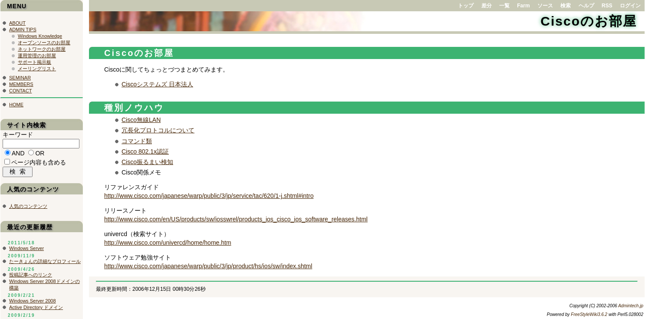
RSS (607, 6)
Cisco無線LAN (141, 119)
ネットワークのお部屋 (42, 49)
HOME (16, 104)
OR (39, 154)
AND (18, 154)
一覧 (504, 6)
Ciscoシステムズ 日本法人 (157, 84)
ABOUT (17, 23)
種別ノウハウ (134, 107)
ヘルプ (586, 6)
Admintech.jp (630, 305)
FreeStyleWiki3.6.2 (589, 314)
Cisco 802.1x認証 (145, 151)
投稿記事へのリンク (30, 277)
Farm (523, 6)
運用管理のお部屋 (37, 55)
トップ (466, 6)
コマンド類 (137, 141)
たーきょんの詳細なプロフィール (45, 263)
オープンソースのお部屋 (44, 42)
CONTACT (20, 90)
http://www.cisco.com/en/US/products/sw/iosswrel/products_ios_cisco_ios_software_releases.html (236, 219)
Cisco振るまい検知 (147, 161)
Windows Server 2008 (32, 303)
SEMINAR (20, 77)
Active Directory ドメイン (36, 309)
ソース (545, 6)
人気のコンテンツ (28, 208)
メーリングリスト (37, 68)
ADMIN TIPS (22, 29)
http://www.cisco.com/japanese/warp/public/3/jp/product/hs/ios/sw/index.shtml (208, 266)
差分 (486, 6)
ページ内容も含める (38, 163)
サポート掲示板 (34, 62)
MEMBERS (21, 84)
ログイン (630, 6)
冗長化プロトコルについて (158, 130)
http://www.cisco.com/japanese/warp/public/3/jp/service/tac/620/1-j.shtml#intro (208, 195)
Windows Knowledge (40, 36)
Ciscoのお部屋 (588, 21)
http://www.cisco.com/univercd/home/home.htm (167, 242)
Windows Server (26, 250)
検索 (565, 6)
